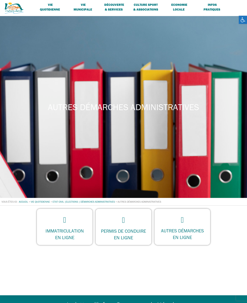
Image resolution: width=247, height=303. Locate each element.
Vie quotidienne (50, 7)
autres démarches (182, 231)
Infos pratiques (212, 7)
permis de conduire (123, 231)
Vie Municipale (83, 7)
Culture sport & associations (145, 7)
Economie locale (179, 7)
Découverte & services (114, 7)
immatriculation (65, 231)
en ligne (64, 237)
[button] (243, 20)
